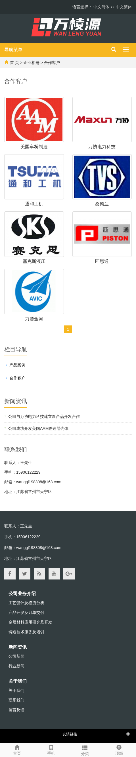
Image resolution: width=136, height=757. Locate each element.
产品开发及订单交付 (26, 612)
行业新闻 (16, 666)
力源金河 (34, 318)
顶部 (119, 749)
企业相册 (31, 62)
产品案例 (17, 365)
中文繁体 (124, 7)
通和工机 (34, 203)
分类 (85, 749)
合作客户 (52, 62)
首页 (17, 749)
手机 (51, 749)
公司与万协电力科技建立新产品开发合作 (44, 416)
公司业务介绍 (22, 593)
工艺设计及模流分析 (26, 603)
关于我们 (18, 681)
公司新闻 (16, 656)
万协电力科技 (102, 146)
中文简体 (101, 7)
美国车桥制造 (34, 146)
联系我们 (16, 700)
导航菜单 (13, 49)
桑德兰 (102, 203)
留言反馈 (16, 710)
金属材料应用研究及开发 (30, 622)
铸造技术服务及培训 (26, 632)
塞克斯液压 (34, 261)
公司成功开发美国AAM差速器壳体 (38, 428)
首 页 (14, 62)
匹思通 (102, 261)
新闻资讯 (18, 647)
